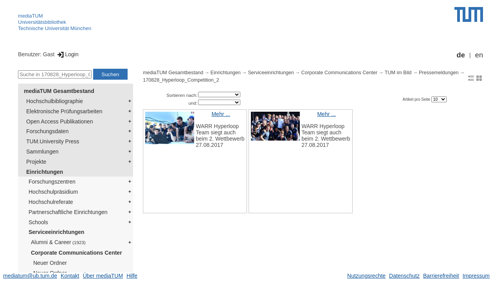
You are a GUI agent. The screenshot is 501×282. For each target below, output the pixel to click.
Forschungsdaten (47, 131)
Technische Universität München (54, 28)
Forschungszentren (52, 181)
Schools (38, 222)
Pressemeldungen (439, 72)
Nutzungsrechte (366, 276)
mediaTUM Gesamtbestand (59, 91)
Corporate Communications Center (76, 253)
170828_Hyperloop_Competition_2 (181, 80)
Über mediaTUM (103, 276)
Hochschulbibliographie (54, 101)
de (461, 55)
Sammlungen (42, 151)
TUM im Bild (398, 72)
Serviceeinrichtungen (56, 232)
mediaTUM (30, 16)
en (479, 55)
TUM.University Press (52, 141)
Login (67, 54)
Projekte (36, 162)
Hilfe (131, 276)
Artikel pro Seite (416, 99)
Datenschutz (404, 276)
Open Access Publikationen (59, 121)
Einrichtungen (44, 172)
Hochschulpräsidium (53, 192)
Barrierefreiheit (441, 276)
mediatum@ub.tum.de (30, 276)
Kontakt (70, 276)
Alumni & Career (58, 242)
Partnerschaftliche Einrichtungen (68, 212)
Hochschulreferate (51, 202)
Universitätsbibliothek (42, 22)
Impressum (476, 276)
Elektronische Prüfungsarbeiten (64, 111)
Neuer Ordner (50, 263)
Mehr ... (220, 114)
